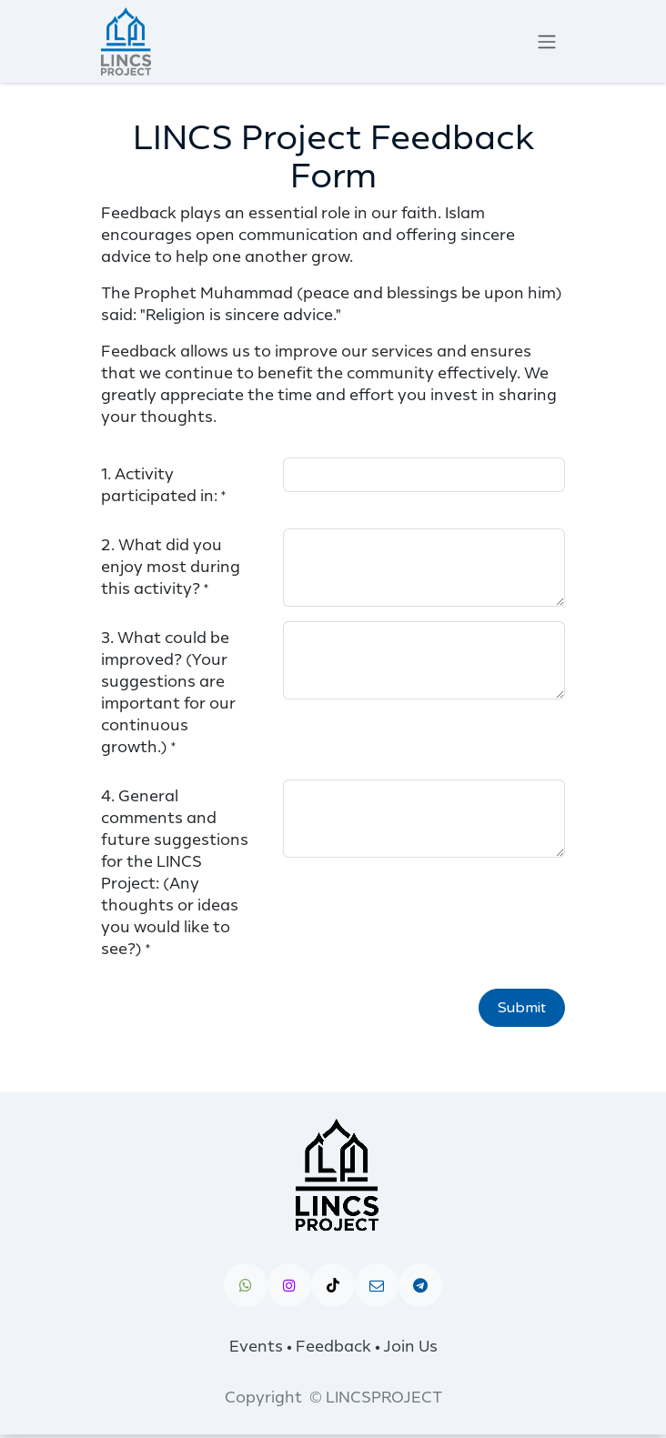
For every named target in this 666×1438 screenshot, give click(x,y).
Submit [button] (522, 1008)
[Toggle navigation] (547, 41)
